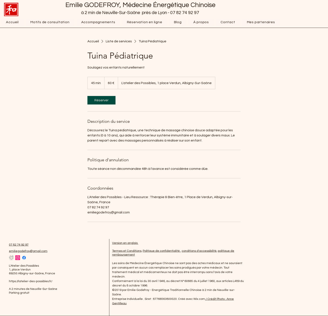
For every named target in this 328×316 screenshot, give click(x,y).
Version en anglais (125, 243)
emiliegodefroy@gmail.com (28, 251)
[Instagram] (17, 257)
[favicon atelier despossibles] (11, 257)
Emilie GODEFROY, (94, 5)
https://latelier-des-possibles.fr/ (30, 281)
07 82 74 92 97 (185, 12)
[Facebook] (24, 257)
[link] (101, 100)
